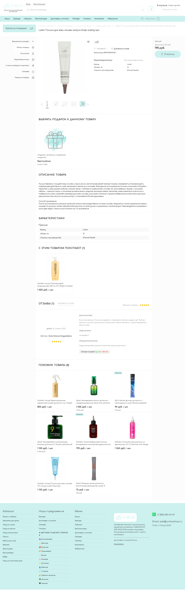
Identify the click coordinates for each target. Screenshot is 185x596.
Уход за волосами (10, 533)
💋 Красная (43, 547)
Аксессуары (8, 549)
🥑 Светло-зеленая (47, 575)
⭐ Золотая (44, 563)
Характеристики (24, 59)
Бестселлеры (41, 19)
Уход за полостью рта (12, 561)
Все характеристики (133, 60)
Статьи (87, 19)
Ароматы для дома (11, 521)
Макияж (6, 545)
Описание (27, 53)
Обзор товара (25, 47)
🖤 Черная (43, 583)
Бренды (16, 19)
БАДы (5, 557)
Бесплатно (55, 162)
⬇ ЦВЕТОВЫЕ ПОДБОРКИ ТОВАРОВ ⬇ (53, 534)
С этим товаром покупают (19, 65)
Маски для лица (9, 541)
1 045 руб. (94, 408)
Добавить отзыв (66, 303)
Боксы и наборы (9, 516)
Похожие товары (24, 78)
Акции (7, 19)
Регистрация (39, 4)
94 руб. (132, 408)
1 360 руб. (132, 450)
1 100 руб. (55, 450)
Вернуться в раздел (23, 41)
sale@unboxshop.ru (171, 521)
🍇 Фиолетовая (45, 539)
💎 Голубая (43, 571)
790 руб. (94, 450)
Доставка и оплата (60, 19)
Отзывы (76, 19)
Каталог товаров (19, 28)
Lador (129, 64)
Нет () (105, 352)
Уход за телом (9, 529)
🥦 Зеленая (43, 579)
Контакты (99, 19)
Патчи (5, 537)
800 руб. (55, 408)
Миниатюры (8, 553)
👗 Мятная (43, 567)
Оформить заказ (169, 9)
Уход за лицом (9, 525)
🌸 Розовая (43, 559)
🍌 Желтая (43, 543)
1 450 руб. (55, 291)
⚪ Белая (42, 555)
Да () (98, 352)
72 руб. (94, 491)
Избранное (113, 19)
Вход (28, 4)
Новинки (28, 19)
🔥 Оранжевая (45, 551)
